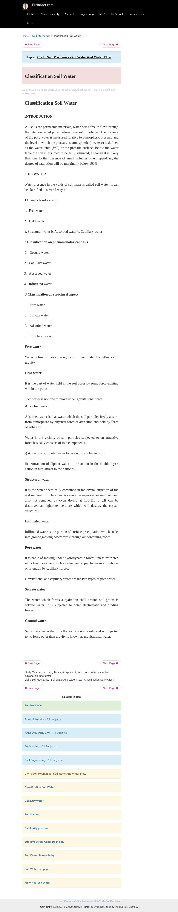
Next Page (111, 44)
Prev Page (32, 44)
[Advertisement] (141, 90)
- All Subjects (43, 719)
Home (25, 36)
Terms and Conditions (81, 900)
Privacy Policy (63, 900)
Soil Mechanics (41, 36)
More (30, 23)
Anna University (50, 14)
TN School (117, 14)
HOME (31, 14)
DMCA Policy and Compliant (107, 900)
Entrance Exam (137, 14)
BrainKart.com (42, 5)
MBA (102, 14)
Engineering (87, 14)
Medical (69, 14)
